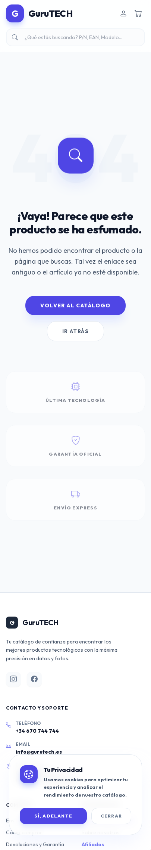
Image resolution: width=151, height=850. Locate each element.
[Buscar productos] (75, 37)
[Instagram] (13, 679)
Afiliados (93, 844)
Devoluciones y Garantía (35, 844)
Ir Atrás (75, 331)
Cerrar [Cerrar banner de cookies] (111, 816)
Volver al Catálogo (75, 305)
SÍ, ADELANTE (53, 816)
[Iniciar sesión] (123, 13)
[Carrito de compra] (138, 13)
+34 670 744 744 (37, 731)
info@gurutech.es (39, 751)
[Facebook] (34, 679)
